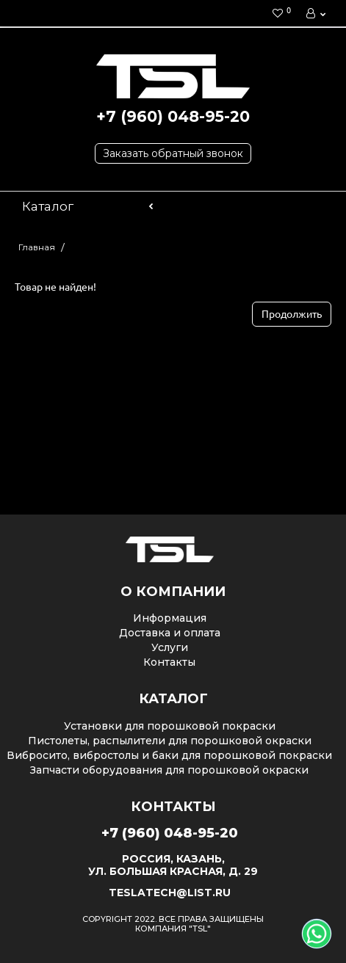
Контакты (169, 662)
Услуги (169, 647)
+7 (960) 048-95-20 (173, 116)
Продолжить (292, 314)
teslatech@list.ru (170, 892)
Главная (36, 246)
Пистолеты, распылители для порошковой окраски (169, 740)
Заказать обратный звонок (173, 153)
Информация (169, 618)
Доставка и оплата (169, 632)
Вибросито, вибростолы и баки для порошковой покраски (169, 755)
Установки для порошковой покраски (169, 726)
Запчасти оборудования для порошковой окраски (169, 770)
